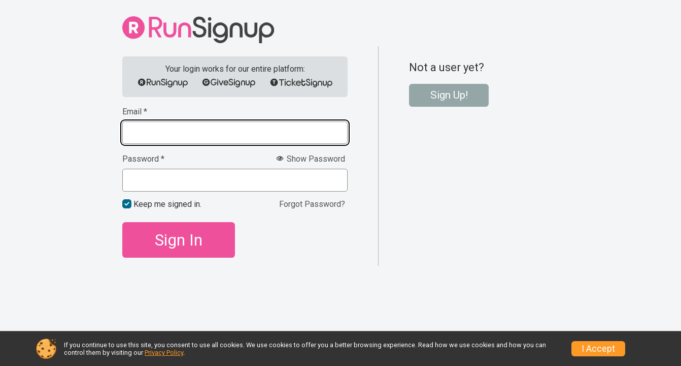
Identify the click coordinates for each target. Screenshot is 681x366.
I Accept (598, 349)
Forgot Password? (312, 204)
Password (143, 159)
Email (134, 111)
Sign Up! (449, 95)
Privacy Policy (164, 352)
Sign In (178, 240)
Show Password (310, 159)
